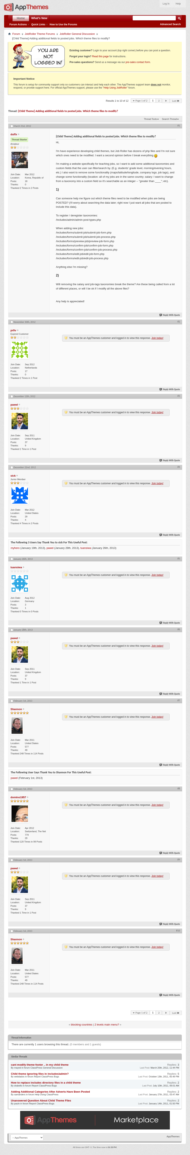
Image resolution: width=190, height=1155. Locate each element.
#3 (178, 395)
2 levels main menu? (107, 1024)
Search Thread (169, 119)
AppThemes (173, 1136)
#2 (178, 321)
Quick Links (38, 24)
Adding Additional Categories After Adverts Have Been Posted (50, 1091)
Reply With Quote (170, 315)
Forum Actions (18, 24)
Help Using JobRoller (115, 87)
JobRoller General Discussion (77, 33)
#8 (178, 788)
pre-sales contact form (138, 62)
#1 (178, 125)
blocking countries (81, 1024)
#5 (178, 558)
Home (21, 18)
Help (178, 3)
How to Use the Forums (63, 24)
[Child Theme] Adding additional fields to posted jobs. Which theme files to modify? (68, 111)
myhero (15, 548)
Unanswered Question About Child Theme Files (41, 1100)
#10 (178, 930)
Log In (166, 3)
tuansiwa (85, 548)
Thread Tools (150, 119)
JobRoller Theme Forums (40, 33)
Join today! (157, 338)
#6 (178, 629)
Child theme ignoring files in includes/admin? (40, 1073)
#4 (178, 467)
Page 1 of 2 (141, 100)
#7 (178, 700)
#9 (178, 859)
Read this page (100, 56)
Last (176, 100)
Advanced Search (170, 24)
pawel (49, 548)
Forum (16, 33)
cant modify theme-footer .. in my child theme (39, 1064)
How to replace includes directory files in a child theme (46, 1082)
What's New (39, 18)
